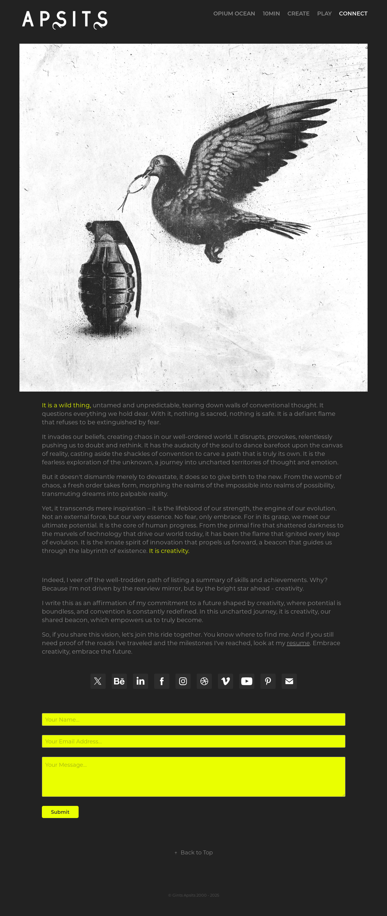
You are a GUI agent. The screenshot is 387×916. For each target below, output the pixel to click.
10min (271, 13)
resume (298, 643)
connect (353, 13)
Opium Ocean (234, 13)
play (324, 13)
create (298, 13)
